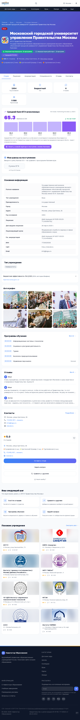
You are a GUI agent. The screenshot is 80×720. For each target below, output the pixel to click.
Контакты (69, 76)
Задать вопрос (40, 467)
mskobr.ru (10, 426)
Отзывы (59, 76)
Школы (24, 9)
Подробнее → (70, 413)
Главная (4, 22)
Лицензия (16, 76)
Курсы (64, 9)
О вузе (6, 76)
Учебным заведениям (10, 688)
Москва (19, 22)
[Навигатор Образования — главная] (5, 3)
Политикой (65, 694)
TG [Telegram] (54, 699)
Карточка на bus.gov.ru (11, 279)
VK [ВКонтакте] (43, 699)
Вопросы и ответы (8, 696)
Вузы (47, 9)
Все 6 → (73, 372)
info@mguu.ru (11, 423)
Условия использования (56, 708)
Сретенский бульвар (28, 62)
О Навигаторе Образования (12, 685)
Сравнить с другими (40, 474)
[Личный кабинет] (76, 3)
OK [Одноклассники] (49, 699)
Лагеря (56, 9)
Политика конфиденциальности (38, 708)
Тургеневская (50, 62)
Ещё (73, 9)
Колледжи (36, 9)
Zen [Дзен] (63, 699)
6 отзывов (7, 440)
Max (58, 699)
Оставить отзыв (40, 461)
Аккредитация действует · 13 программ (49, 51)
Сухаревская (8, 62)
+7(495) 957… (15, 420)
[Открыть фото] (15, 300)
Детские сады (11, 9)
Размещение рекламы (10, 692)
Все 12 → (72, 336)
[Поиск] (36, 3)
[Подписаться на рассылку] (76, 689)
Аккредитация (30, 76)
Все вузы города (46, 59)
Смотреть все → (72, 525)
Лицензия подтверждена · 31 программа (17, 51)
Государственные (30, 22)
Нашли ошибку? (40, 479)
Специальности (46, 76)
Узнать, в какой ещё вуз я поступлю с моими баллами (28, 147)
